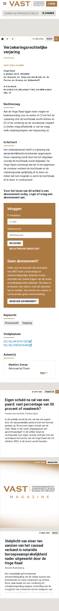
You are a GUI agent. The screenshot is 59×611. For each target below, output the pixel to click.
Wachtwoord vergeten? (24, 248)
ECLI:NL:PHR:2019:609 (18, 345)
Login (51, 4)
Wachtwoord (14, 228)
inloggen (15, 243)
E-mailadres (14, 215)
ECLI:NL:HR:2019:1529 (18, 341)
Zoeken (48, 13)
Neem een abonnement (23, 301)
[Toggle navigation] (4, 4)
